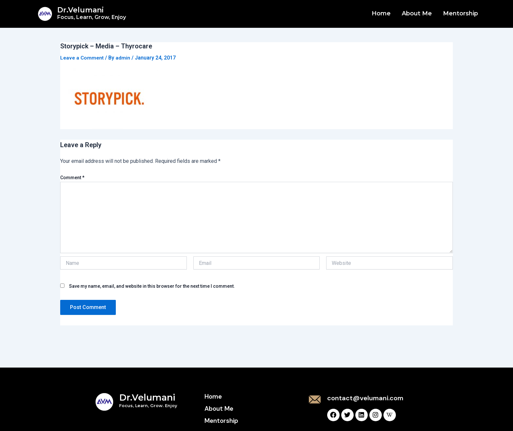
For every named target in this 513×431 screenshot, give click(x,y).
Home (381, 13)
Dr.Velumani (91, 13)
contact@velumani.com (365, 398)
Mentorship (460, 13)
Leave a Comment (82, 58)
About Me (417, 13)
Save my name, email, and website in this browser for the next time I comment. (152, 286)
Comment (72, 177)
